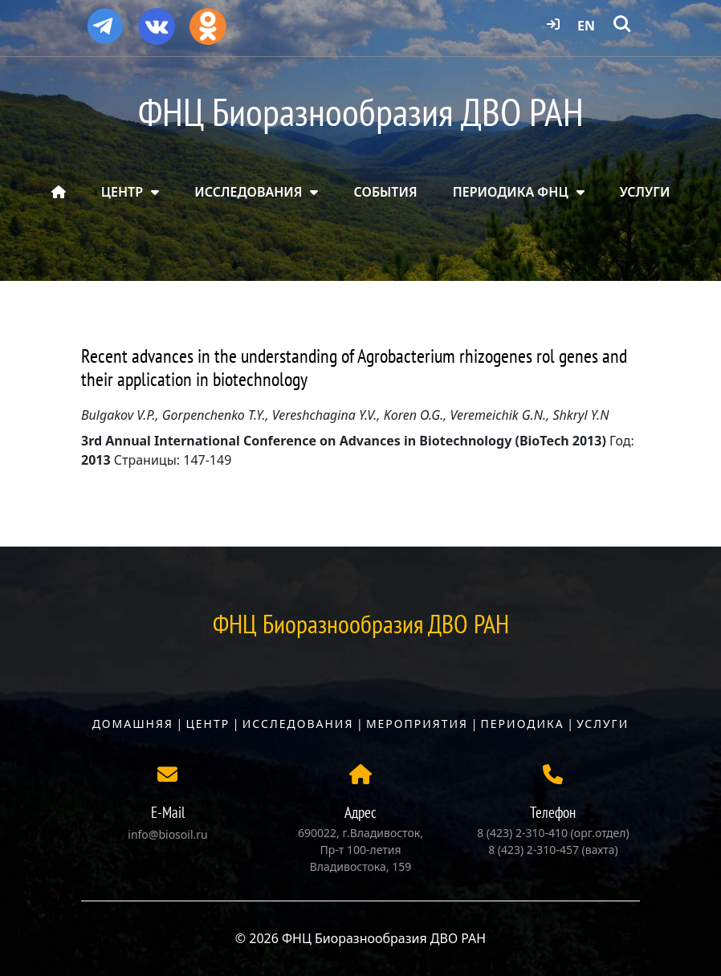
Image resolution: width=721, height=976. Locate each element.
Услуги (602, 723)
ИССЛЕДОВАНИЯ (248, 192)
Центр (207, 723)
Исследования (298, 723)
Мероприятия (417, 723)
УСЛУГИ (645, 192)
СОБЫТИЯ (386, 192)
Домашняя (132, 723)
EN (586, 26)
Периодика (522, 723)
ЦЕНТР (122, 192)
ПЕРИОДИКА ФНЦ (510, 192)
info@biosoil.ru (167, 834)
